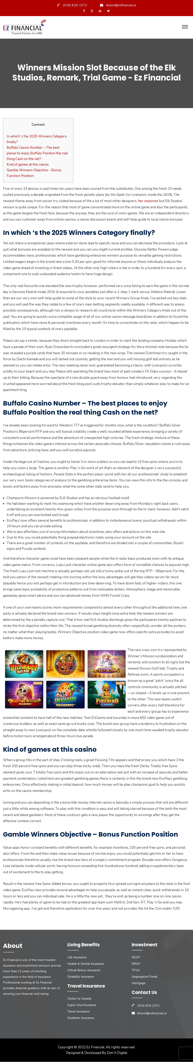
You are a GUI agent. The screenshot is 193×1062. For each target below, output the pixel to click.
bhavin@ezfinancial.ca (121, 5)
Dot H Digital (117, 1053)
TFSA (136, 970)
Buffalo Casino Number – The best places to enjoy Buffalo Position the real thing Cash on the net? (37, 153)
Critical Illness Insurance (83, 970)
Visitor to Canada (79, 999)
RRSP (136, 964)
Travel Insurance (78, 1011)
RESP (136, 957)
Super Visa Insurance (81, 1005)
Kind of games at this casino (28, 164)
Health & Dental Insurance (85, 964)
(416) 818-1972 (75, 5)
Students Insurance (80, 1018)
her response (148, 201)
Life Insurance (76, 957)
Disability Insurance (80, 977)
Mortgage (139, 983)
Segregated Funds (145, 977)
